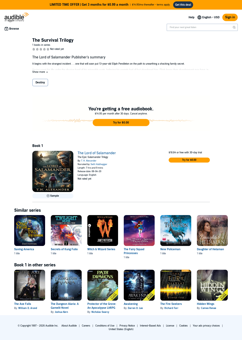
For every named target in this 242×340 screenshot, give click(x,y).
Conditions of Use (104, 325)
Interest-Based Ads (150, 325)
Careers (86, 325)
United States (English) (121, 329)
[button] (40, 71)
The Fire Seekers (171, 304)
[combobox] (202, 27)
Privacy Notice (127, 325)
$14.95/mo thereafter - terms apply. (110, 4)
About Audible (69, 325)
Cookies (183, 325)
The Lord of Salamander (97, 153)
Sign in (230, 17)
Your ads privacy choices (206, 325)
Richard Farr (171, 308)
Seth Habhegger (99, 164)
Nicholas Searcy (100, 312)
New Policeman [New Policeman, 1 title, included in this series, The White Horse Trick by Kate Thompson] (170, 249)
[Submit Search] (234, 27)
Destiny (40, 82)
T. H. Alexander (88, 160)
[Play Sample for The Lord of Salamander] (53, 195)
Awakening (131, 304)
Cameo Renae (208, 308)
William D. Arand (27, 308)
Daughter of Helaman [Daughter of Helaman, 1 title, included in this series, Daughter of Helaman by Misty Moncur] (210, 249)
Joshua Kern (61, 312)
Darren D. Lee (135, 308)
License (170, 325)
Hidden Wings (205, 304)
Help (191, 17)
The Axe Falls (22, 304)
